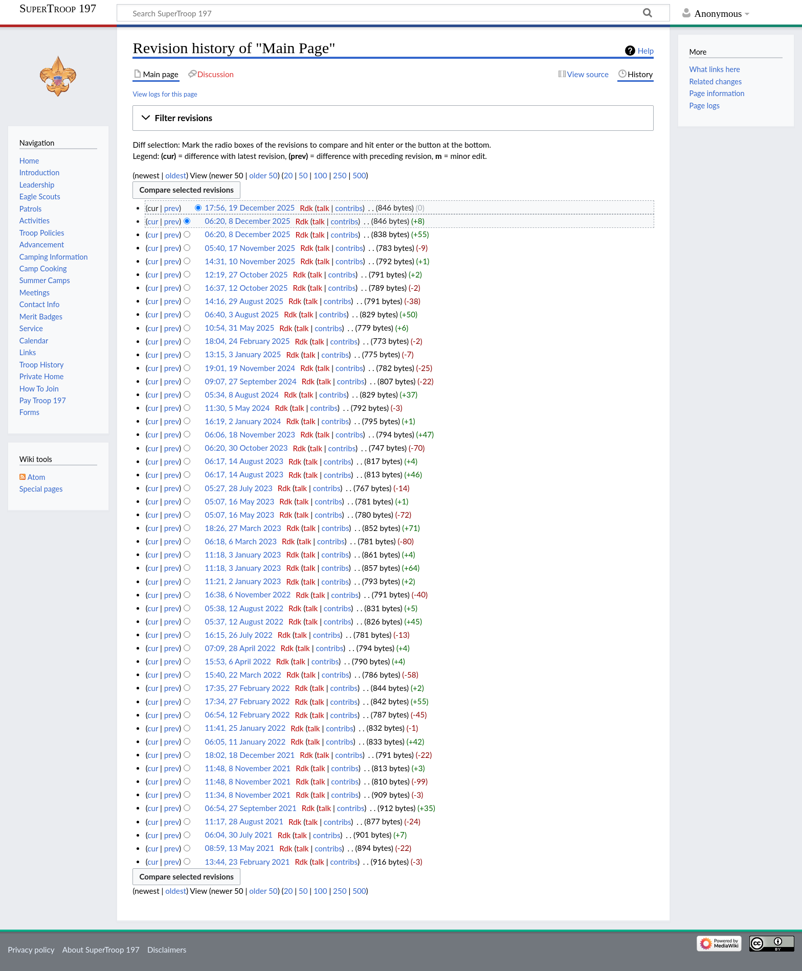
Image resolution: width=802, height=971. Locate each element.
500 (359, 175)
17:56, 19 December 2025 (250, 208)
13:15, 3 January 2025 (243, 354)
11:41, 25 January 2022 (245, 728)
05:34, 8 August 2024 (242, 394)
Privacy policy (31, 949)
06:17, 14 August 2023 (244, 461)
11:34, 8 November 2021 (248, 794)
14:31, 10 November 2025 (250, 261)
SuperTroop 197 (57, 8)
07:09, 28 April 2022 (240, 648)
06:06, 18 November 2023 (250, 434)
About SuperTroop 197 (101, 949)
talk (323, 208)
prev (171, 208)
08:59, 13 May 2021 (240, 848)
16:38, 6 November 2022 (248, 594)
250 (339, 175)
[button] (393, 118)
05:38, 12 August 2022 (244, 608)
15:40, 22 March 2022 (243, 674)
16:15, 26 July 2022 (239, 634)
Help (646, 50)
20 (288, 175)
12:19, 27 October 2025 (246, 274)
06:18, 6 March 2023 (241, 541)
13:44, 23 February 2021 (247, 861)
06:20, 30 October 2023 (246, 448)
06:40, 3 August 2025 (242, 314)
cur (152, 221)
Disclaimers (166, 949)
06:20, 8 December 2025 (248, 221)
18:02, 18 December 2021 (250, 754)
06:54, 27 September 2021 (251, 808)
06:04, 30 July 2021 (239, 835)
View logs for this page (164, 94)
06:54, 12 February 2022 (247, 715)
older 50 (263, 175)
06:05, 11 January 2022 (245, 741)
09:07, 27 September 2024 (251, 381)
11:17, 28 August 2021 (244, 821)
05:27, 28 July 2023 (239, 488)
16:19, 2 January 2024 (243, 421)
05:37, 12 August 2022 (244, 621)
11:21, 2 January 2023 (243, 581)
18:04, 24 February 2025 (247, 341)
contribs (348, 208)
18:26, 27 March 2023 (243, 528)
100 (320, 175)
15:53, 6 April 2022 (238, 661)
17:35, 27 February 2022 (247, 687)
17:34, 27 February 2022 (247, 701)
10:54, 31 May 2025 (240, 328)
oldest (175, 175)
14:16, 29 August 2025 (244, 301)
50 (303, 175)
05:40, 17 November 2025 (250, 247)
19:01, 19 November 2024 (250, 368)
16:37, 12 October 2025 (246, 287)
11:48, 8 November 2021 (248, 768)
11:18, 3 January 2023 (243, 554)
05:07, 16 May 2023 (240, 501)
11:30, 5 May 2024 (237, 407)
